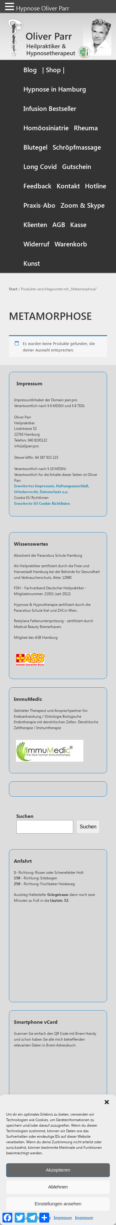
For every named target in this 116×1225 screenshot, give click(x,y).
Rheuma (86, 127)
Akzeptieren (58, 1169)
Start (13, 288)
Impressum (63, 1217)
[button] (107, 1102)
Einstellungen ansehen (58, 1203)
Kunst (31, 263)
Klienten (35, 224)
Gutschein (76, 166)
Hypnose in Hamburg (54, 88)
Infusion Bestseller (49, 108)
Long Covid (40, 166)
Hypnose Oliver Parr (42, 8)
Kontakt (68, 185)
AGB (58, 224)
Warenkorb (70, 243)
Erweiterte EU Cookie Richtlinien (42, 503)
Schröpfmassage (77, 147)
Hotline (95, 185)
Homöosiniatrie (46, 127)
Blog (30, 69)
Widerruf (36, 243)
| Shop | (53, 69)
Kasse (78, 224)
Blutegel (35, 147)
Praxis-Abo (39, 205)
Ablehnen (58, 1186)
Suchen (25, 816)
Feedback (37, 185)
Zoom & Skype (83, 205)
